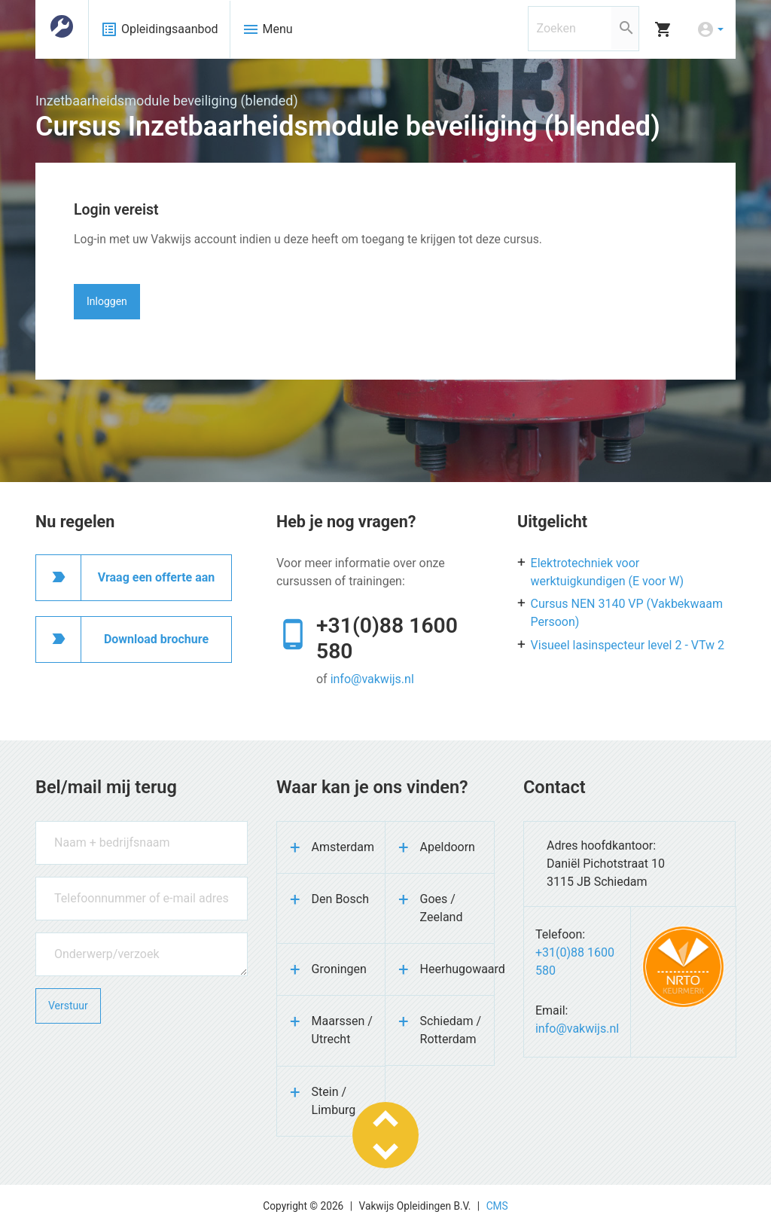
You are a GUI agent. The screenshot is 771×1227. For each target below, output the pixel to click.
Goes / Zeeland (441, 908)
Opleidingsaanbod (159, 29)
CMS (497, 1206)
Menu (267, 29)
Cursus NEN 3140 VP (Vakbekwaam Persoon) (627, 613)
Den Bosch (340, 899)
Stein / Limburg (334, 1101)
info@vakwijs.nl (372, 679)
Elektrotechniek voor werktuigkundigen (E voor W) (607, 572)
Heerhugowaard (457, 969)
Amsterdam (343, 847)
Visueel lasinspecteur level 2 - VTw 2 (627, 645)
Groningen (339, 969)
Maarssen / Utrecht (342, 1030)
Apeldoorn (447, 847)
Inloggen (107, 301)
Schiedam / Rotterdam (450, 1030)
